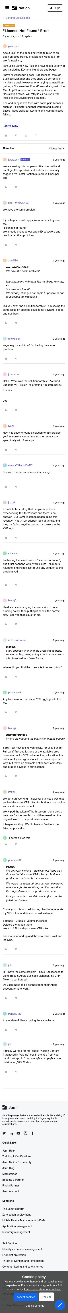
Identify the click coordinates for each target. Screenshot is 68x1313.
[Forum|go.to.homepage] (21, 8)
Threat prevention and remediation (23, 1260)
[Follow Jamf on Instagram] (25, 1133)
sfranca (12, 553)
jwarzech (13, 46)
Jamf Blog (8, 1168)
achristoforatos (17, 640)
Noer (11, 425)
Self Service (9, 1243)
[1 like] (16, 838)
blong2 (12, 600)
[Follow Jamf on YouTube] (18, 1133)
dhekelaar (14, 338)
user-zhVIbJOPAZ (18, 202)
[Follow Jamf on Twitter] (4, 1133)
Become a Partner (13, 1179)
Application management (17, 1226)
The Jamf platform (13, 1208)
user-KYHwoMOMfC (20, 465)
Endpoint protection (14, 1254)
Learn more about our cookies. (42, 1289)
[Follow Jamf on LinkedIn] (11, 1133)
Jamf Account (10, 1191)
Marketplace (9, 1173)
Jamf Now (11, 126)
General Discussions (17, 17)
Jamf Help (8, 1150)
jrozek (11, 502)
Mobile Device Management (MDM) (23, 1220)
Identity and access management (22, 1249)
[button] (7, 8)
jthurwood (14, 374)
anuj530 (13, 260)
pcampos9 (14, 692)
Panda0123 (14, 1013)
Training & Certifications (16, 1156)
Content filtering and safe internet (22, 1266)
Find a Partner (10, 1185)
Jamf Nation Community (16, 1162)
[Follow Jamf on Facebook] (32, 1133)
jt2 (9, 965)
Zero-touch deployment (16, 1214)
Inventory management (16, 1232)
